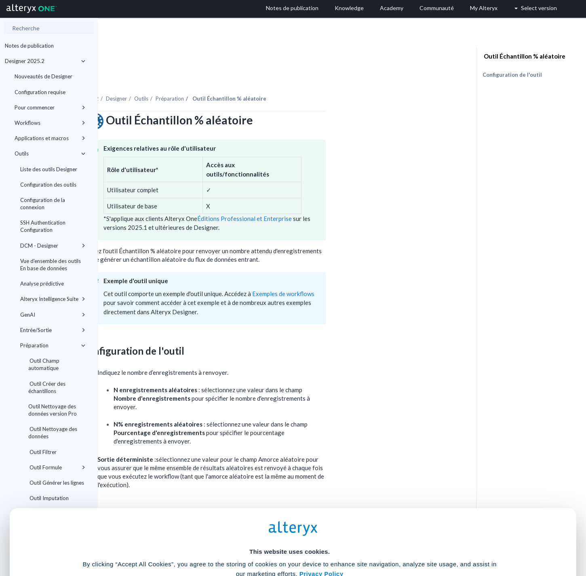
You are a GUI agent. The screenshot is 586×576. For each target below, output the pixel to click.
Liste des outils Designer (48, 169)
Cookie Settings (289, 516)
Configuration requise (40, 92)
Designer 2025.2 (45, 61)
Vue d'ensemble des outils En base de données (50, 264)
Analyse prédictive (42, 283)
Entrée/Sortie (52, 330)
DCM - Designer (52, 245)
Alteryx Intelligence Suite (52, 299)
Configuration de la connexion (42, 203)
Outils (50, 153)
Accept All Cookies (231, 540)
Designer (214, 76)
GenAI (52, 314)
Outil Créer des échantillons (46, 387)
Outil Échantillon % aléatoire (524, 56)
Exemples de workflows (381, 271)
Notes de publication (29, 45)
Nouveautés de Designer (43, 76)
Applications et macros (50, 138)
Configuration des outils (48, 184)
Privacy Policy (321, 494)
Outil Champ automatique (43, 364)
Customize (355, 540)
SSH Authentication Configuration (42, 226)
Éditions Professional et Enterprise (342, 196)
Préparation (52, 345)
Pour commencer (50, 107)
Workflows (50, 123)
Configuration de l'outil (512, 74)
